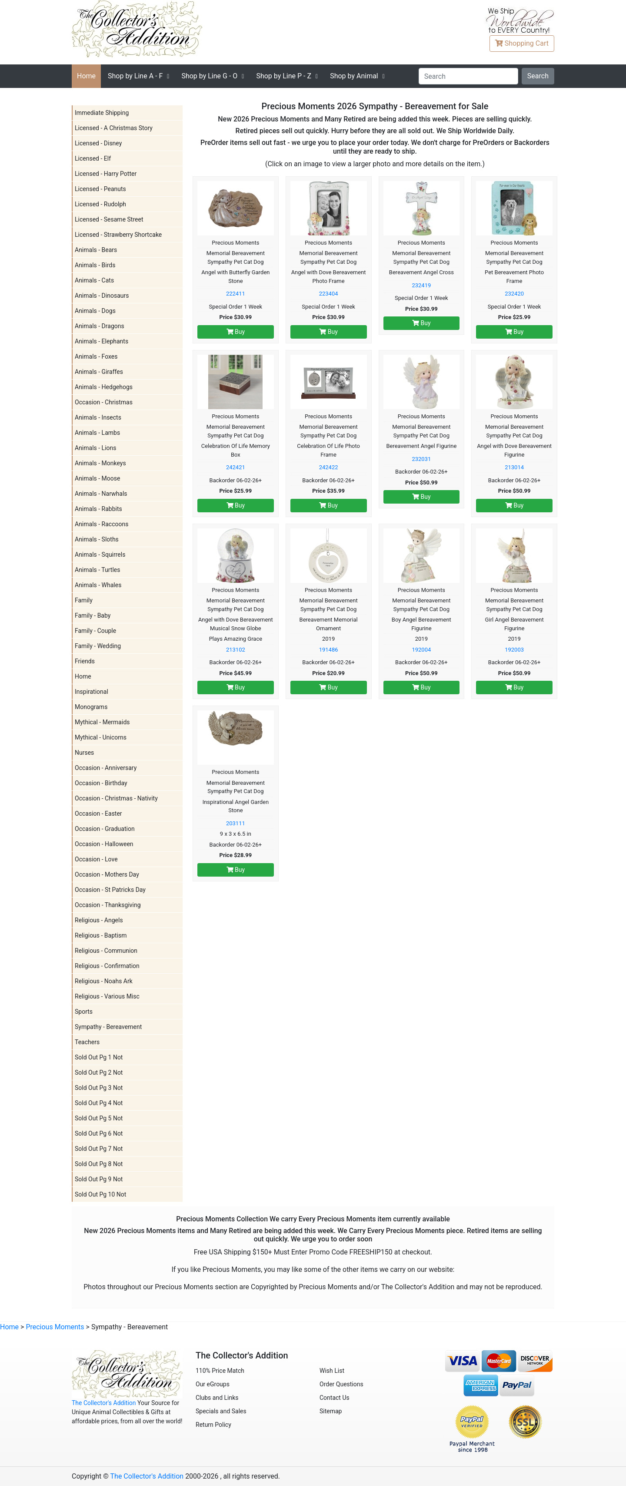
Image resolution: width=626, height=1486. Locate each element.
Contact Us (335, 1397)
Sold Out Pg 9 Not (99, 1179)
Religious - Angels (99, 920)
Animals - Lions (96, 447)
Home (86, 76)
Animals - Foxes (96, 356)
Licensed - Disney (98, 143)
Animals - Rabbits (98, 508)
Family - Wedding (98, 645)
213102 (235, 649)
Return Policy (213, 1424)
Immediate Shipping (102, 112)
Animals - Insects (98, 417)
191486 (328, 649)
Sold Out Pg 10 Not (100, 1194)
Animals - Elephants (101, 341)
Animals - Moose (97, 478)
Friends (85, 661)
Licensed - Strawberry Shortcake (118, 234)
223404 (328, 293)
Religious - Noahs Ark (104, 981)
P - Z (283, 76)
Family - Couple (95, 630)
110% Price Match (220, 1370)
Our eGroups (213, 1384)
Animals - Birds (95, 265)
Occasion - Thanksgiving (108, 904)
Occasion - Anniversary (106, 767)
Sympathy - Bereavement (108, 1026)
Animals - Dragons (99, 326)
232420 (514, 293)
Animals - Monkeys (100, 463)
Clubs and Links (217, 1397)
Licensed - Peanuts (100, 188)
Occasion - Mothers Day (107, 874)
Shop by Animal (354, 76)
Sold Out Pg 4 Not (99, 1102)
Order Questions (341, 1384)
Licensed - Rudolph (100, 204)
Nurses (84, 752)
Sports (84, 1011)
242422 (328, 467)
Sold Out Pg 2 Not (99, 1072)
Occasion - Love (96, 859)
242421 (235, 467)
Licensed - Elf (93, 158)
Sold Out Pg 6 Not (99, 1133)
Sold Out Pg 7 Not (99, 1148)
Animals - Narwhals (101, 493)
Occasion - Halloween (104, 843)
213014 (514, 467)
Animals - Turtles (97, 569)
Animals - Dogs (95, 310)
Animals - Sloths (97, 539)
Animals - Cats (94, 280)
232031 (421, 459)
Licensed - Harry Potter (106, 173)
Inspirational (91, 691)
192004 (421, 649)
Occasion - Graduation (105, 828)
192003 (514, 649)
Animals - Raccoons (101, 524)
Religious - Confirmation (107, 965)
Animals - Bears (96, 249)
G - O (209, 76)
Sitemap (331, 1411)
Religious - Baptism (101, 935)
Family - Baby (92, 615)
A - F (135, 76)
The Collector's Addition (104, 1402)
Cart (522, 43)
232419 (421, 285)
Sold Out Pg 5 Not (99, 1118)
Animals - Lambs (97, 432)
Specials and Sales (221, 1411)
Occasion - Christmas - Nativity (116, 798)
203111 (235, 823)
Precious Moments (55, 1327)
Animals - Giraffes (99, 371)
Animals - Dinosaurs (102, 295)
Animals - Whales (98, 585)
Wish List (332, 1370)
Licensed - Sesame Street (109, 219)
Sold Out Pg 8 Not (99, 1163)
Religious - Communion (106, 950)
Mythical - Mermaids (102, 722)
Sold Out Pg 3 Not (99, 1087)
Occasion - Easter (98, 813)
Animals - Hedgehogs (104, 386)
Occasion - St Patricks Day (110, 889)
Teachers (87, 1042)
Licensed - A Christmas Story (114, 127)
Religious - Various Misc (107, 996)
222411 (235, 293)
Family (84, 600)
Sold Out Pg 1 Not (99, 1057)
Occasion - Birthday (101, 783)
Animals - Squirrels (100, 554)
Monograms (91, 706)
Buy (235, 331)
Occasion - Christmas (104, 402)
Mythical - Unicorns (101, 737)
